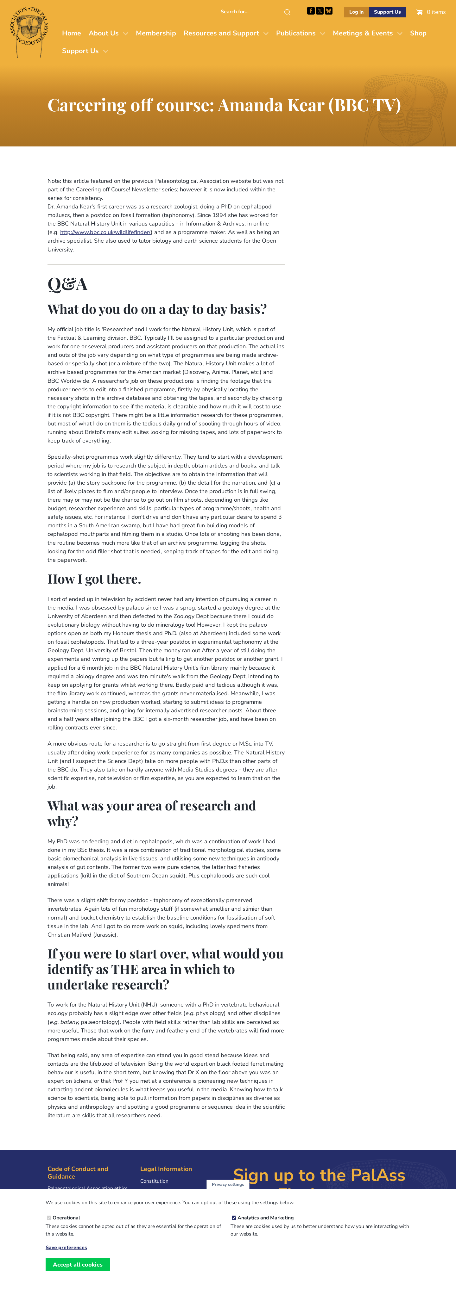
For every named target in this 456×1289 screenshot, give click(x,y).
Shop (418, 33)
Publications (296, 33)
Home (71, 33)
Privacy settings (228, 1191)
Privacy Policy (155, 1190)
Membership (156, 33)
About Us (104, 33)
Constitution (154, 1181)
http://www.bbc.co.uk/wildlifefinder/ (105, 232)
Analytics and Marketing (266, 1224)
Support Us (387, 12)
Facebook (311, 11)
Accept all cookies (78, 1271)
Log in (356, 12)
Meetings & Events (363, 33)
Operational (66, 1224)
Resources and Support (221, 33)
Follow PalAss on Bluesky (328, 11)
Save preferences (66, 1254)
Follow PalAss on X (320, 11)
